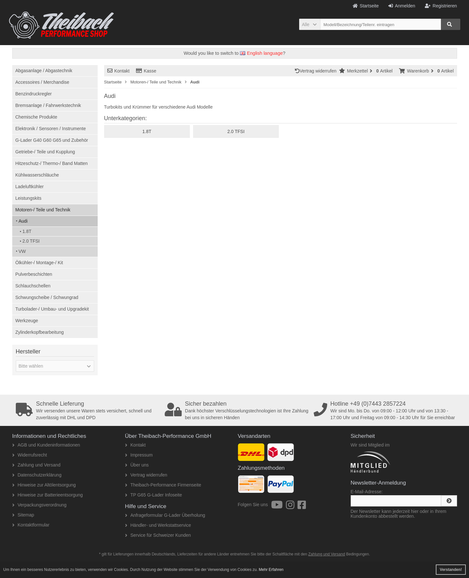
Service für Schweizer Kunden (158, 535)
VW (22, 251)
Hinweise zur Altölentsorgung (44, 484)
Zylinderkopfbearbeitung (39, 332)
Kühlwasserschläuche (37, 175)
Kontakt (118, 70)
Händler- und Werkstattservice (158, 525)
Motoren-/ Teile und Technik (43, 209)
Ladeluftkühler (29, 186)
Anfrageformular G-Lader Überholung (165, 515)
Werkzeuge (26, 320)
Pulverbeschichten (33, 274)
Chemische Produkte (36, 117)
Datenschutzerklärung (37, 474)
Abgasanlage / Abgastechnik (44, 70)
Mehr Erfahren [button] (271, 569)
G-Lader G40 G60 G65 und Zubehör (51, 140)
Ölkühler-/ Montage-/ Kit (39, 262)
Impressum (139, 455)
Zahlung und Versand (36, 464)
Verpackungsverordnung (39, 504)
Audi (23, 221)
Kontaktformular (31, 524)
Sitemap (23, 514)
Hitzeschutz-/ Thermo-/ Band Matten (51, 163)
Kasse (146, 70)
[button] (309, 24)
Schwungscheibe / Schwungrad (46, 297)
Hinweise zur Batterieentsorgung (47, 494)
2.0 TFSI (31, 241)
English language (261, 53)
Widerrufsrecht (29, 455)
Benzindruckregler (33, 93)
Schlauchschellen (33, 285)
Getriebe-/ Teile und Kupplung (45, 151)
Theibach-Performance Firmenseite (163, 484)
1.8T (27, 231)
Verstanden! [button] (451, 569)
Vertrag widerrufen (317, 70)
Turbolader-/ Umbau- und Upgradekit (52, 309)
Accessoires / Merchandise (42, 82)
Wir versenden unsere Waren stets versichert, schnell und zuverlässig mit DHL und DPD (88, 410)
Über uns (137, 464)
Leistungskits (28, 198)
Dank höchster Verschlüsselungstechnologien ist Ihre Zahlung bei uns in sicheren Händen (237, 410)
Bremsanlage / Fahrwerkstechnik (48, 105)
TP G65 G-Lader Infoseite (153, 494)
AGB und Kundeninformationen (46, 445)
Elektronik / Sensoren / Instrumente (50, 128)
